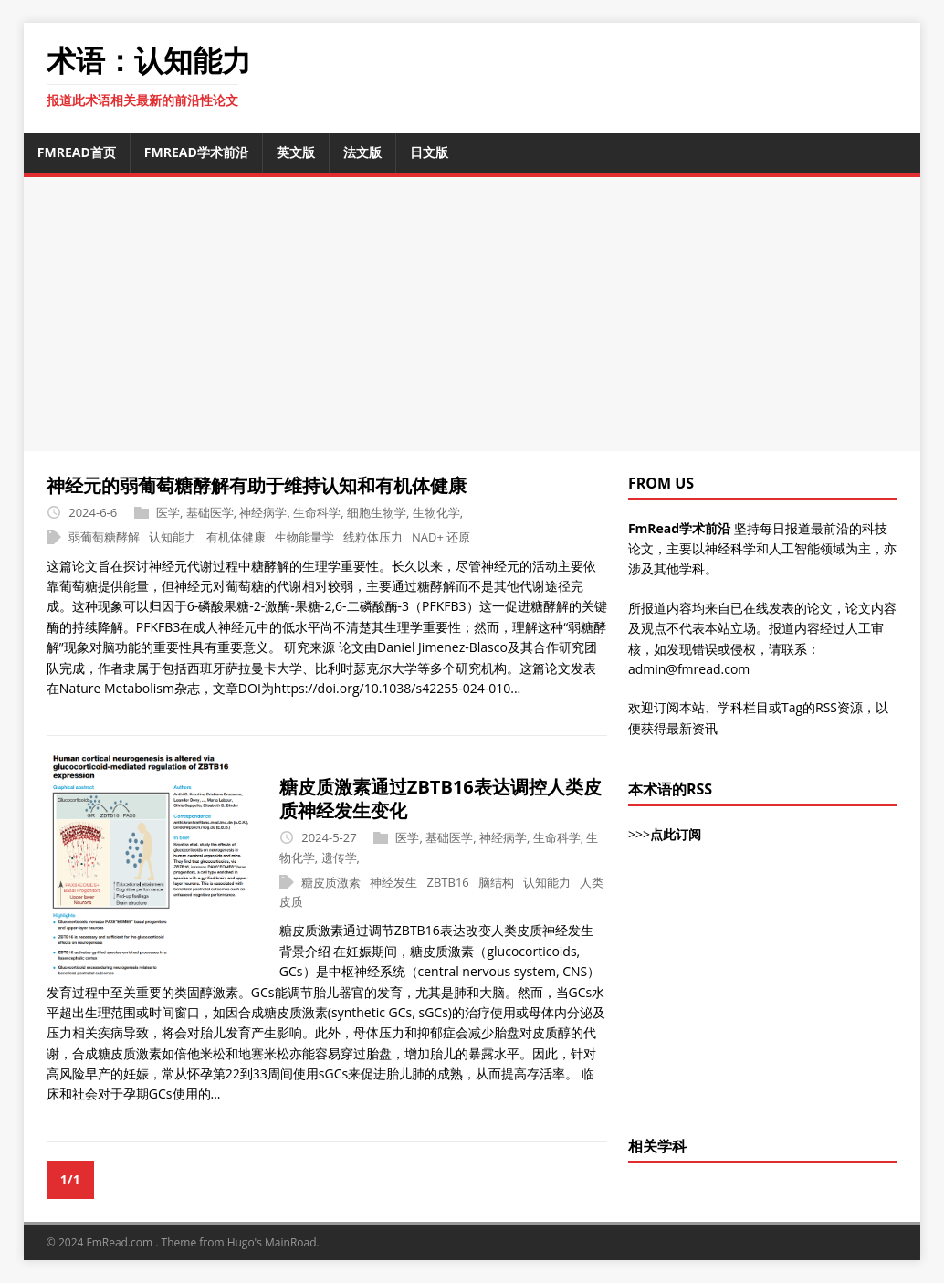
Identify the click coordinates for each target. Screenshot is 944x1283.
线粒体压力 (373, 537)
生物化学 (436, 512)
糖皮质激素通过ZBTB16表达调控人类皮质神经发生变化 (440, 798)
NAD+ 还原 (441, 537)
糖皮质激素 (331, 882)
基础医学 (210, 512)
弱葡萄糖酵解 (104, 537)
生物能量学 (304, 537)
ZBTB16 (448, 882)
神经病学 (263, 512)
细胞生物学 (376, 512)
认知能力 (172, 537)
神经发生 (393, 882)
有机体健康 (236, 537)
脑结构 (496, 882)
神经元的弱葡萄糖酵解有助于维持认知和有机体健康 (257, 485)
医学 (168, 512)
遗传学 (339, 857)
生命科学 (317, 512)
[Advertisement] (484, 314)
